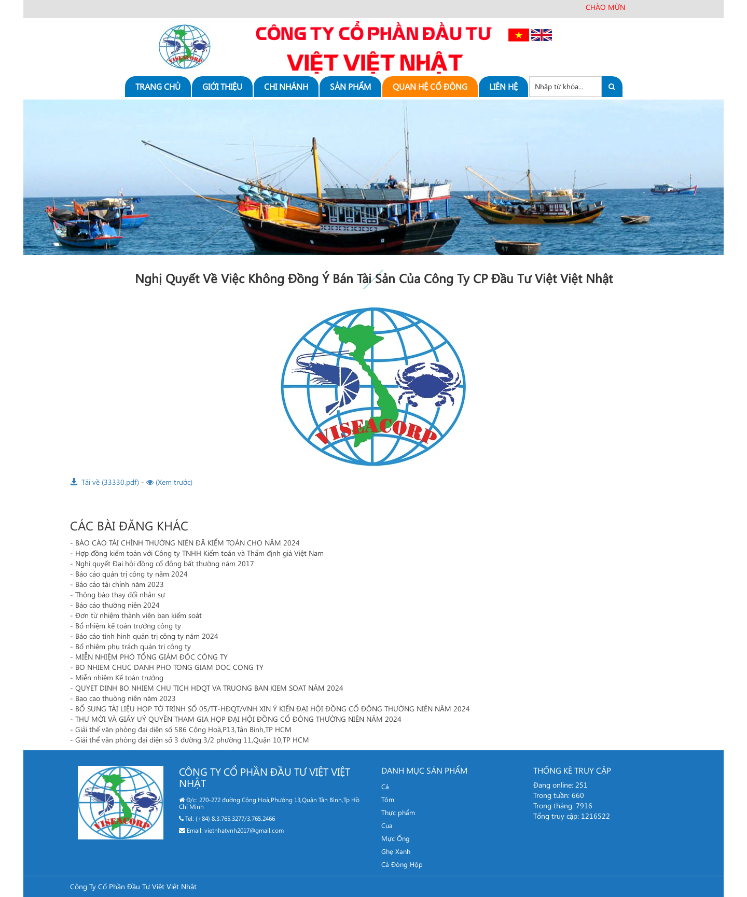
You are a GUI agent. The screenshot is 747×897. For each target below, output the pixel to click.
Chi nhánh (286, 86)
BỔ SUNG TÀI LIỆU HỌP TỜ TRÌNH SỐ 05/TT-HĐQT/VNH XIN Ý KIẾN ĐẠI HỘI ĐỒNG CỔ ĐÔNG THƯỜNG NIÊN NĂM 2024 (272, 708)
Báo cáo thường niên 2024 (117, 605)
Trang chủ (158, 86)
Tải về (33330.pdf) (104, 482)
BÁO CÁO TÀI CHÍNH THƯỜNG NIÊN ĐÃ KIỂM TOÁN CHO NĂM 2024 (187, 543)
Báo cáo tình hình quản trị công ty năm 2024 (146, 636)
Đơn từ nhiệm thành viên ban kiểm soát (138, 615)
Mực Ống (395, 838)
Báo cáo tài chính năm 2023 (119, 584)
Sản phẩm (350, 86)
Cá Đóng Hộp (402, 864)
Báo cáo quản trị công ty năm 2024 (131, 574)
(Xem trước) (169, 482)
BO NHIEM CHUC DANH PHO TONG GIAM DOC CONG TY (169, 667)
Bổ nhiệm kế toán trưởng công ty (128, 625)
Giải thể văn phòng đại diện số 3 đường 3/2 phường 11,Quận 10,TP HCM (192, 740)
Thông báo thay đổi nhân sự (120, 594)
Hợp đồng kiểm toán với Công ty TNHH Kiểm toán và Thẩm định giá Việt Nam (199, 553)
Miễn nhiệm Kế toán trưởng (119, 677)
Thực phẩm (398, 812)
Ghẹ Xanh (395, 851)
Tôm (387, 799)
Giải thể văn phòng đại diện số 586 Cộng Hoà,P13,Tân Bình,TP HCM (183, 729)
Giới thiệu (222, 86)
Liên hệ (503, 86)
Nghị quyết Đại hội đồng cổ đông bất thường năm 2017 (164, 563)
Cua (387, 825)
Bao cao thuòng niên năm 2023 (125, 698)
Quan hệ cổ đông (430, 86)
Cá (385, 786)
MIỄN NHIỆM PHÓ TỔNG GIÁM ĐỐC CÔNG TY (151, 657)
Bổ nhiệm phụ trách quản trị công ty (133, 646)
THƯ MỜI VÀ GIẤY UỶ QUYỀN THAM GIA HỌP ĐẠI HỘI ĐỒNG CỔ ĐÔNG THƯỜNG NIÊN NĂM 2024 (238, 719)
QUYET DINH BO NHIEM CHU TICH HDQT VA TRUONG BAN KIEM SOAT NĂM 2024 (209, 688)
